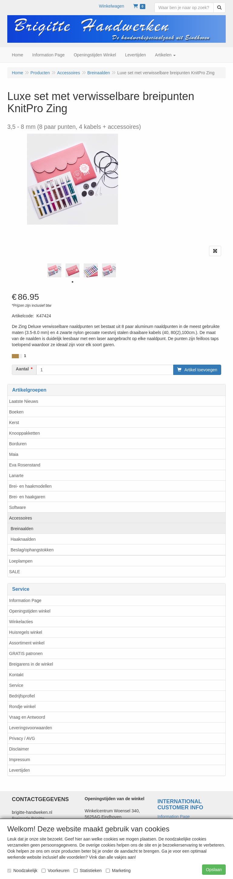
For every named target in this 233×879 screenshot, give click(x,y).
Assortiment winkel (27, 642)
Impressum (19, 759)
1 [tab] (72, 282)
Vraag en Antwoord (27, 717)
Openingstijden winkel (29, 611)
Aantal (22, 369)
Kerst (14, 422)
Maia (13, 454)
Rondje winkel (22, 706)
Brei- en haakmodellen (30, 486)
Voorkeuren (55, 870)
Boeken (16, 411)
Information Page (25, 600)
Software (17, 507)
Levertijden (19, 770)
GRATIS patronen (25, 653)
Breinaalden (22, 528)
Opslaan (214, 869)
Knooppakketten (24, 433)
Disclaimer (19, 749)
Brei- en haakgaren (27, 496)
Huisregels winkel (25, 632)
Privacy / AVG (22, 738)
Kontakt (16, 674)
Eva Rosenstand (24, 465)
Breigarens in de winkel (31, 664)
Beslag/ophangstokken (32, 549)
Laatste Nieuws (23, 401)
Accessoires (20, 518)
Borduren (18, 443)
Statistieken (88, 870)
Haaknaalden (23, 539)
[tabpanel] (54, 270)
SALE (14, 571)
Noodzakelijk (22, 870)
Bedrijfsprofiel (22, 696)
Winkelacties (21, 621)
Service (16, 685)
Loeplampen (20, 561)
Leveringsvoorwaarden (30, 727)
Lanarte (16, 475)
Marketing (118, 870)
